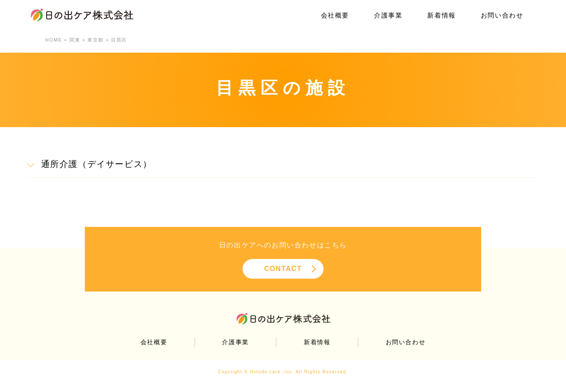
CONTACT (283, 268)
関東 (74, 39)
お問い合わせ (502, 15)
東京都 (95, 39)
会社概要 (335, 15)
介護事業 (388, 15)
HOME (53, 39)
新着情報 (441, 15)
